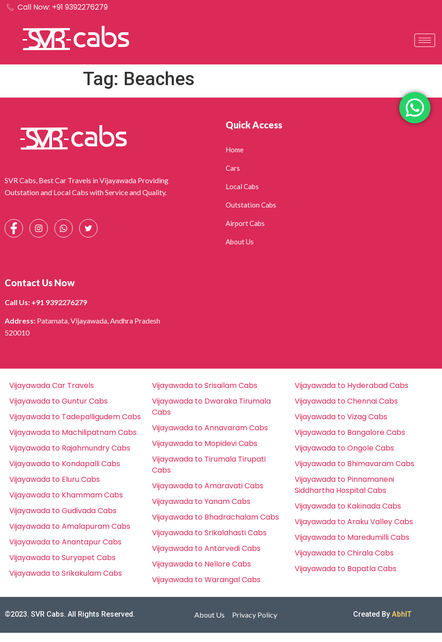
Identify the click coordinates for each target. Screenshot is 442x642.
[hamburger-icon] (424, 40)
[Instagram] (38, 228)
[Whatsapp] (63, 228)
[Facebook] (14, 228)
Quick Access (254, 124)
